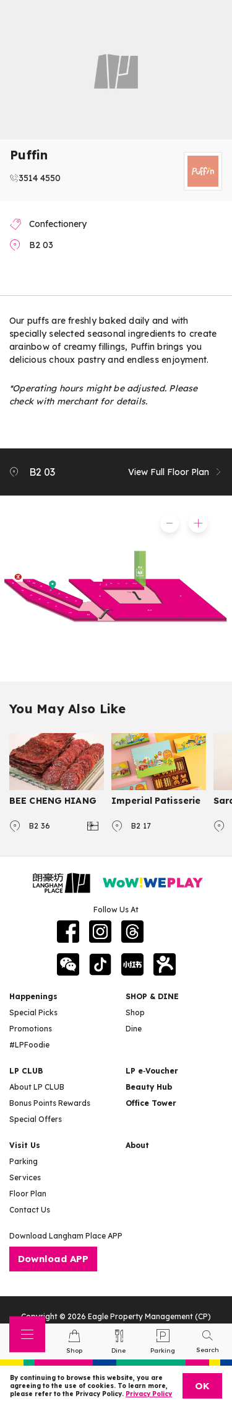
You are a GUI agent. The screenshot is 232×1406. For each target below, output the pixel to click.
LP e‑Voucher (152, 1070)
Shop (135, 1012)
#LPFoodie (29, 1044)
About (137, 1145)
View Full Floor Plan (175, 472)
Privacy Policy (149, 1394)
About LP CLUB (36, 1087)
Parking (23, 1161)
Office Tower (151, 1103)
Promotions (30, 1028)
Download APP (53, 1259)
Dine (134, 1028)
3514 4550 (40, 178)
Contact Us (29, 1209)
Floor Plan (27, 1193)
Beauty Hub (149, 1087)
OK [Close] (202, 1386)
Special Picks (33, 1012)
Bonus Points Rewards (49, 1103)
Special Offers (35, 1119)
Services (25, 1177)
